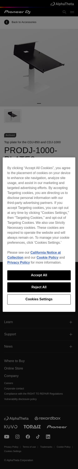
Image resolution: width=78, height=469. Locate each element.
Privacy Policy (18, 262)
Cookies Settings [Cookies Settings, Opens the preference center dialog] (39, 299)
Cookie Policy (47, 257)
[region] (39, 234)
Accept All (39, 275)
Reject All (38, 287)
